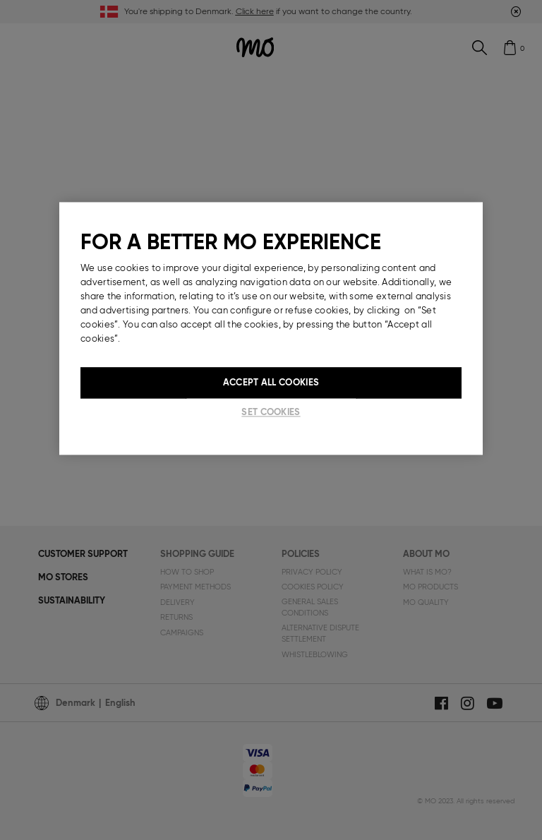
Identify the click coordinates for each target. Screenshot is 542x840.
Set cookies (270, 413)
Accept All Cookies (271, 383)
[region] (271, 329)
